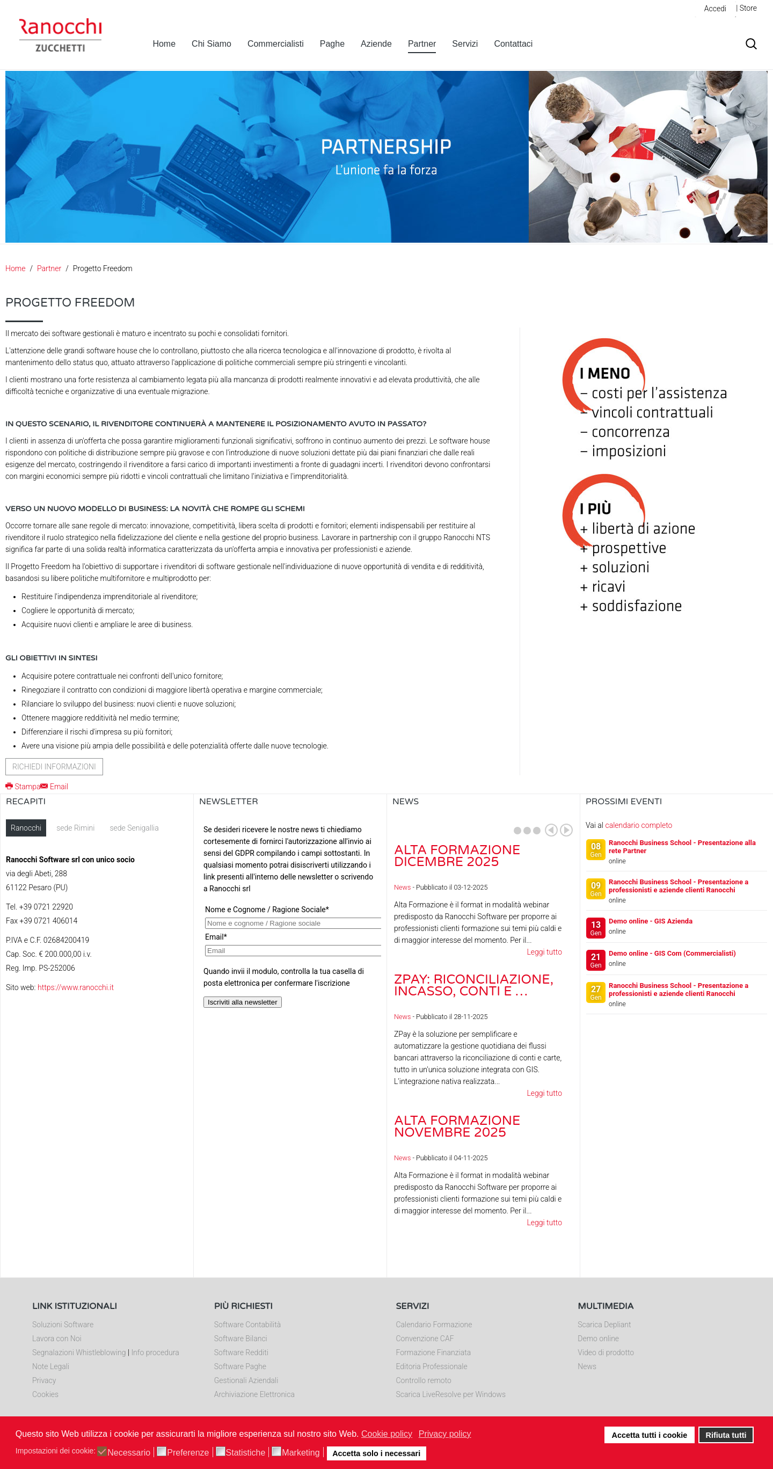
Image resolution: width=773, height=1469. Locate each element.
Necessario (128, 1453)
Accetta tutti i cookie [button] (650, 1435)
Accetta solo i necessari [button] (376, 1453)
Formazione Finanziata (433, 1352)
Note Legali (50, 1366)
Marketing (300, 1453)
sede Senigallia (134, 828)
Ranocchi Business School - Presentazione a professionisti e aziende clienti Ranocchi (678, 886)
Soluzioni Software (62, 1324)
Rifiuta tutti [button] (726, 1435)
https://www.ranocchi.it (76, 987)
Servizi (465, 43)
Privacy (44, 1380)
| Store (746, 8)
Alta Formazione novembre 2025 (457, 1126)
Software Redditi (241, 1352)
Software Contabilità (247, 1324)
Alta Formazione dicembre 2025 (457, 856)
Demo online (598, 1338)
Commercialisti (275, 43)
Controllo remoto (423, 1380)
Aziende (376, 43)
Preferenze (188, 1453)
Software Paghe (240, 1366)
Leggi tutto (544, 952)
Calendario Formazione (434, 1324)
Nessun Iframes (290, 926)
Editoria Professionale (432, 1366)
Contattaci (513, 43)
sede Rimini (75, 828)
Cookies (45, 1394)
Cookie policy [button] (386, 1433)
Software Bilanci (240, 1338)
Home (164, 43)
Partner (422, 43)
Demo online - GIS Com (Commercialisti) (672, 953)
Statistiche (246, 1453)
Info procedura (155, 1352)
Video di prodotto (606, 1352)
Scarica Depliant (604, 1324)
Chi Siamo (211, 43)
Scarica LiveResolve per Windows (451, 1394)
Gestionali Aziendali (246, 1380)
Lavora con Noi (57, 1338)
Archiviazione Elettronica (254, 1394)
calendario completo (638, 825)
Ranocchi (26, 828)
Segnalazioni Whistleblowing (79, 1352)
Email (54, 786)
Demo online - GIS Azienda (650, 921)
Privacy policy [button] (445, 1433)
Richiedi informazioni (54, 766)
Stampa (22, 786)
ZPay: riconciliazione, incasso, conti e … (473, 985)
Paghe (332, 43)
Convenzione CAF (425, 1338)
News (402, 887)
